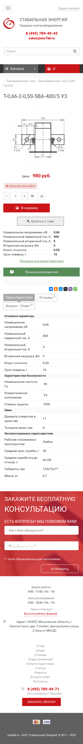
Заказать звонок (41, 702)
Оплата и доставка (40, 663)
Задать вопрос (69, 8)
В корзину (26, 208)
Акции (40, 650)
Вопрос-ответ (40, 677)
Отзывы (47, 297)
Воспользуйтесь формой (40, 613)
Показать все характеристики (42, 261)
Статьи (40, 668)
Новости (40, 672)
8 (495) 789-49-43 (42, 33)
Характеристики (19, 297)
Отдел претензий (40, 659)
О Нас (40, 646)
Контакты (40, 681)
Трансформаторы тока (20, 81)
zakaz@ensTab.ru (42, 38)
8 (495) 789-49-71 (43, 689)
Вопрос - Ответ (19, 305)
